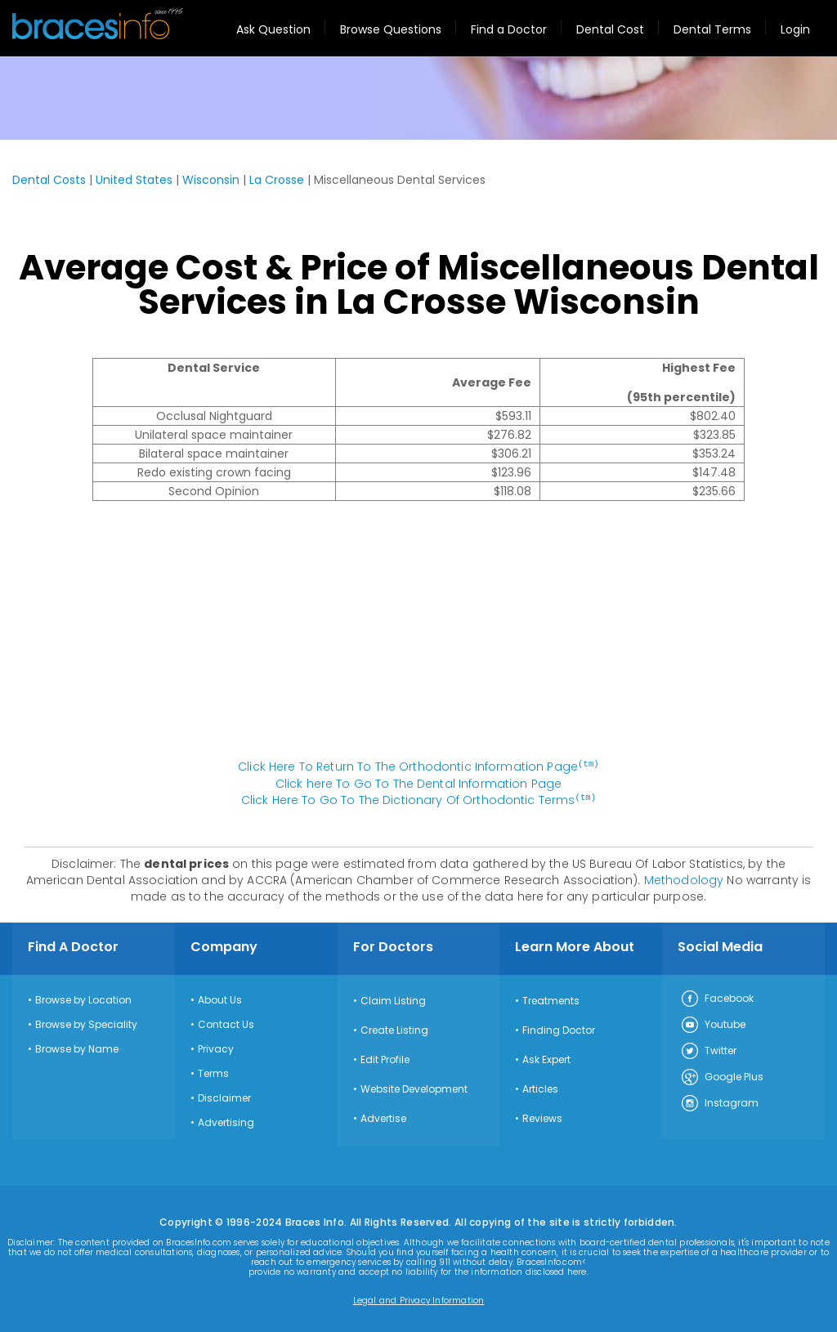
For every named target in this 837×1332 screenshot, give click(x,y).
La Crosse (276, 180)
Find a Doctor (509, 29)
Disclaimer (224, 1096)
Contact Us (226, 1023)
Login (795, 29)
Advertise (383, 1117)
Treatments (551, 999)
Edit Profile (385, 1058)
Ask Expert (546, 1058)
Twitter (708, 1050)
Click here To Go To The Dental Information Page (418, 783)
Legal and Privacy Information (419, 1299)
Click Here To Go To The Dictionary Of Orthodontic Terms (418, 799)
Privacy (216, 1047)
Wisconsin (210, 180)
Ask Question (273, 29)
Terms (213, 1072)
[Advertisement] (418, 638)
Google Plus (721, 1076)
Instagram (719, 1102)
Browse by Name (77, 1047)
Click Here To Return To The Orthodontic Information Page (418, 766)
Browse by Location (83, 998)
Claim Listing (393, 999)
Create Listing (394, 1029)
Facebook (717, 998)
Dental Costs (49, 180)
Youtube (712, 1024)
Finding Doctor (558, 1029)
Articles (540, 1087)
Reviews (542, 1117)
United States (134, 180)
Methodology (684, 878)
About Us (220, 998)
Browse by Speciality (86, 1023)
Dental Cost (610, 29)
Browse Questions (390, 29)
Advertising (226, 1121)
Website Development (414, 1087)
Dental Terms (712, 29)
